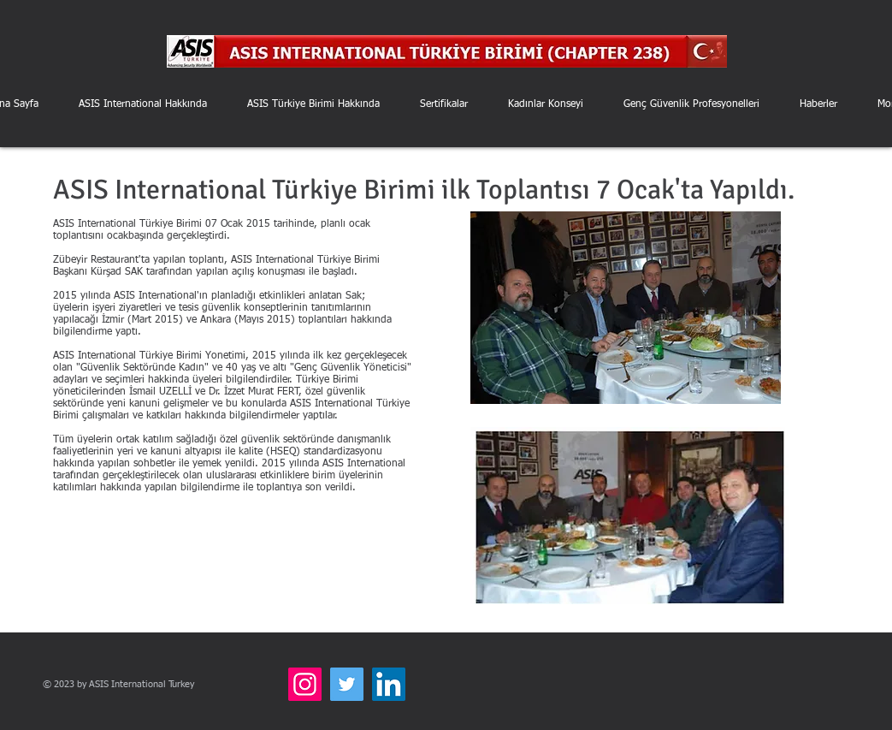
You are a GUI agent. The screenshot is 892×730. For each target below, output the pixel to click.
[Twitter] (346, 684)
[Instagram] (305, 684)
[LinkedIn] (388, 684)
